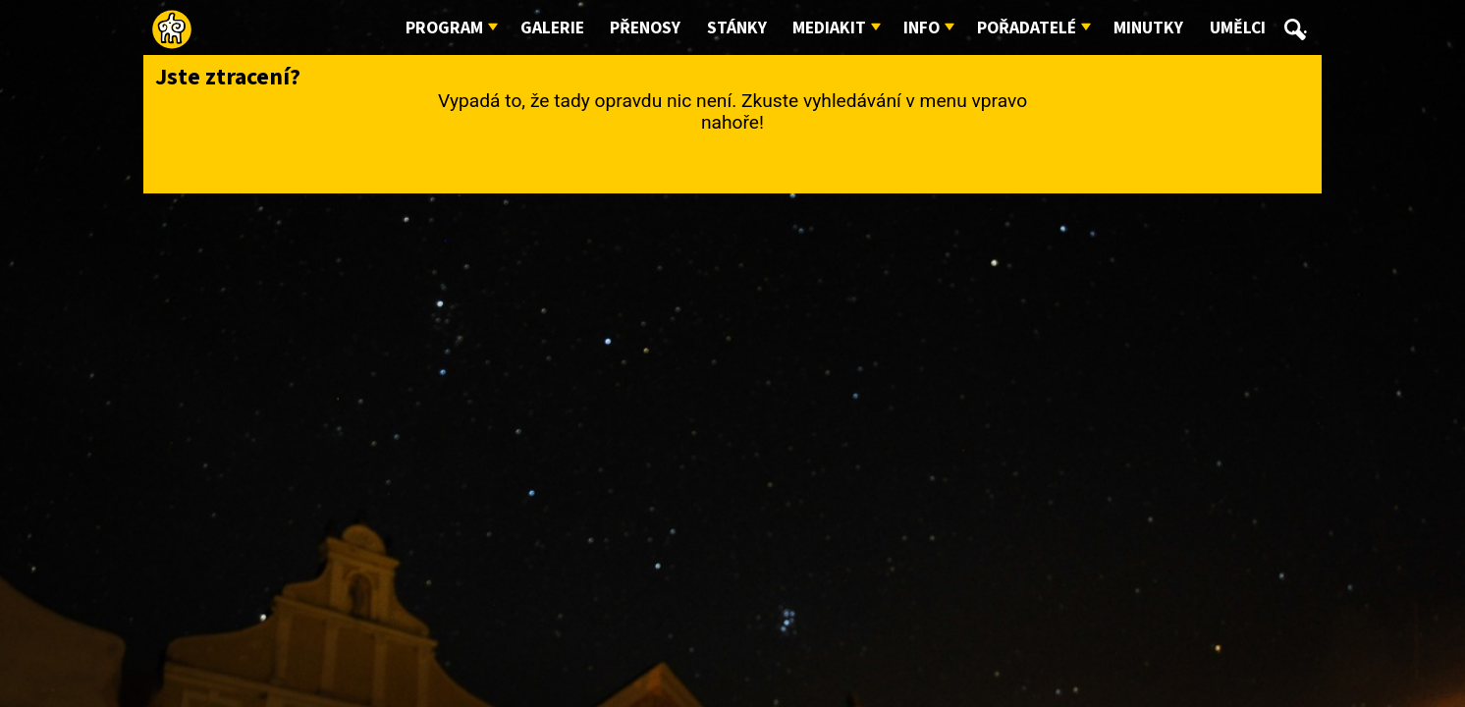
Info (921, 28)
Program (444, 28)
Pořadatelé (1026, 28)
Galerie (552, 28)
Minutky (1148, 28)
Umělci (1238, 28)
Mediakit (829, 28)
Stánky (737, 28)
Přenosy (645, 28)
